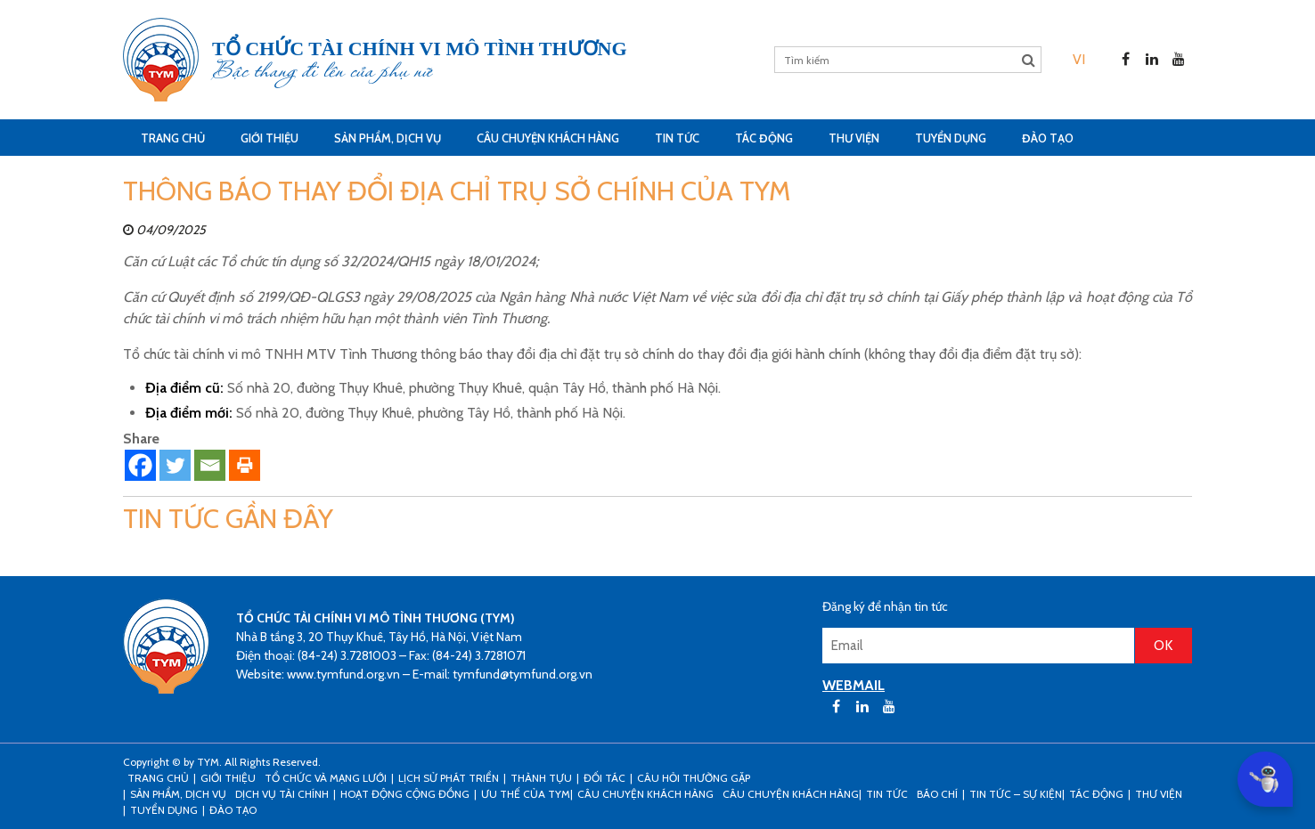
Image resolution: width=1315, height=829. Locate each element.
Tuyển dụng (950, 138)
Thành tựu (541, 777)
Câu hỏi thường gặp (693, 777)
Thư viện (854, 138)
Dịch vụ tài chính (282, 794)
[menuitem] (1079, 59)
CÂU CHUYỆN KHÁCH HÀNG (548, 138)
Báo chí (937, 794)
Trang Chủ (173, 138)
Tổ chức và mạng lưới (326, 777)
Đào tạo (1048, 138)
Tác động (764, 138)
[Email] (209, 465)
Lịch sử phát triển (448, 777)
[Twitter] (175, 465)
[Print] (244, 465)
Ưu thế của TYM (525, 794)
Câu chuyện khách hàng (791, 794)
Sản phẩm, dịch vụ (387, 138)
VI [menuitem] (1079, 59)
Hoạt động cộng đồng (405, 794)
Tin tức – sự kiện (1015, 794)
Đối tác (604, 777)
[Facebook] (140, 465)
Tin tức (677, 138)
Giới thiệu (269, 138)
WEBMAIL (853, 685)
